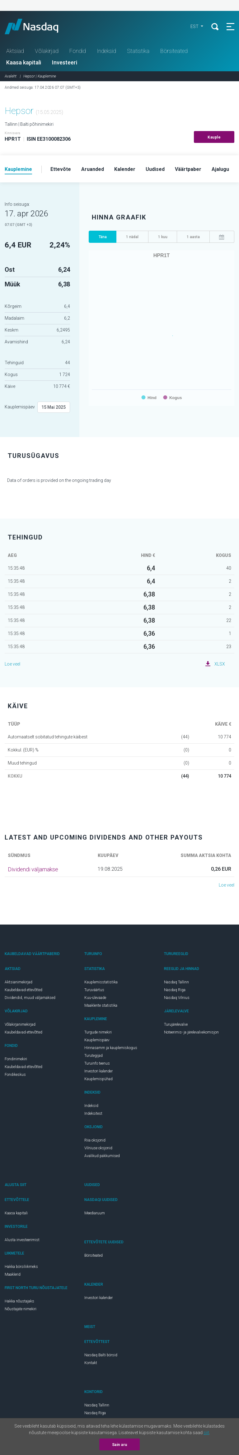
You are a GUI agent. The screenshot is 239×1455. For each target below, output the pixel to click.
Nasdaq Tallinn (176, 982)
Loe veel (12, 664)
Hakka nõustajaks (19, 1301)
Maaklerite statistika (100, 1005)
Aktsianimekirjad (18, 982)
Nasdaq (37, 26)
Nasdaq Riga (174, 990)
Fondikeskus (15, 1074)
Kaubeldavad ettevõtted (23, 990)
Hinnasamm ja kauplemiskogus (110, 1048)
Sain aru (119, 1445)
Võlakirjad (47, 51)
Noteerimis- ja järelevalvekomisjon (191, 1032)
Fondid (77, 51)
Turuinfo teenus (97, 1063)
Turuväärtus (94, 990)
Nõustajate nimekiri (20, 1309)
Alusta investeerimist (22, 1240)
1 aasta (193, 237)
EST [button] (194, 26)
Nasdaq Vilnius (177, 998)
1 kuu (162, 237)
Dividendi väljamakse (33, 869)
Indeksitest (93, 1113)
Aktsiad (15, 51)
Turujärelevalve (176, 1024)
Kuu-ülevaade (95, 998)
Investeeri (64, 62)
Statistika (138, 51)
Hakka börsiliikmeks (21, 1266)
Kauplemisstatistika (101, 982)
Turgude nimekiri (98, 1032)
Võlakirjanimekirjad (20, 1024)
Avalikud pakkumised (102, 1156)
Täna (103, 237)
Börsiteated (174, 51)
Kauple (214, 137)
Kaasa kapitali (23, 62)
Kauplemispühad (98, 1079)
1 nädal (132, 237)
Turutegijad (93, 1055)
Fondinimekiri (16, 1059)
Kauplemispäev (20, 406)
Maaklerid (13, 1274)
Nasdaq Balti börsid (100, 1355)
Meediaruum (94, 1213)
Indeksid (106, 51)
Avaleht (10, 76)
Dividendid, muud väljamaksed (30, 998)
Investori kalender (98, 1071)
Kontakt (90, 1363)
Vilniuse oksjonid (98, 1148)
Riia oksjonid (94, 1140)
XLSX (219, 664)
